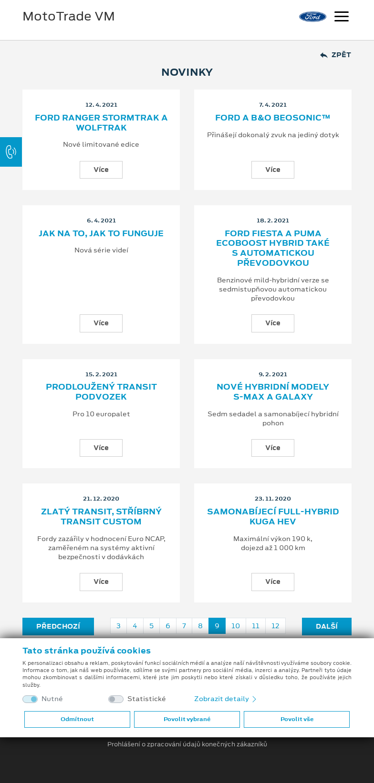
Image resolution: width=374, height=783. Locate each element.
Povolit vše (296, 719)
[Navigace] (341, 17)
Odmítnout (77, 719)
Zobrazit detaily (226, 698)
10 (235, 626)
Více (101, 169)
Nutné (52, 698)
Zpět (335, 55)
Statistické (146, 698)
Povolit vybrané (187, 719)
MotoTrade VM (68, 16)
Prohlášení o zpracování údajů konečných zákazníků (187, 744)
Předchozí (58, 626)
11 (256, 626)
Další (327, 626)
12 (275, 626)
